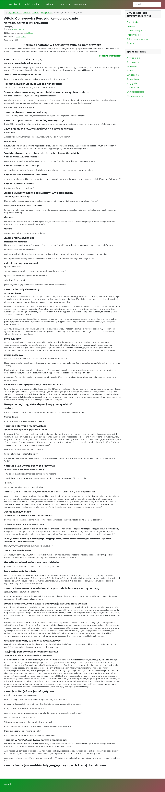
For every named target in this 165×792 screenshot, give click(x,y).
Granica (131, 26)
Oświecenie (133, 75)
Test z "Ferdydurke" (110, 56)
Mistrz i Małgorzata (136, 30)
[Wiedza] (52, 4)
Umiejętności (30, 4)
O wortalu (79, 4)
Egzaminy (62, 4)
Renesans (132, 66)
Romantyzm (133, 79)
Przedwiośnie (134, 35)
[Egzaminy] (68, 4)
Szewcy (130, 43)
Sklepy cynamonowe (137, 39)
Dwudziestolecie (135, 92)
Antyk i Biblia (133, 58)
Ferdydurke (21, 37)
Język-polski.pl (13, 4)
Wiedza (47, 4)
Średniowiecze (134, 62)
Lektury (29, 33)
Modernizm (133, 87)
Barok (130, 70)
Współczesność (135, 96)
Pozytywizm (133, 83)
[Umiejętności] (38, 4)
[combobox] (147, 4)
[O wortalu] (85, 4)
